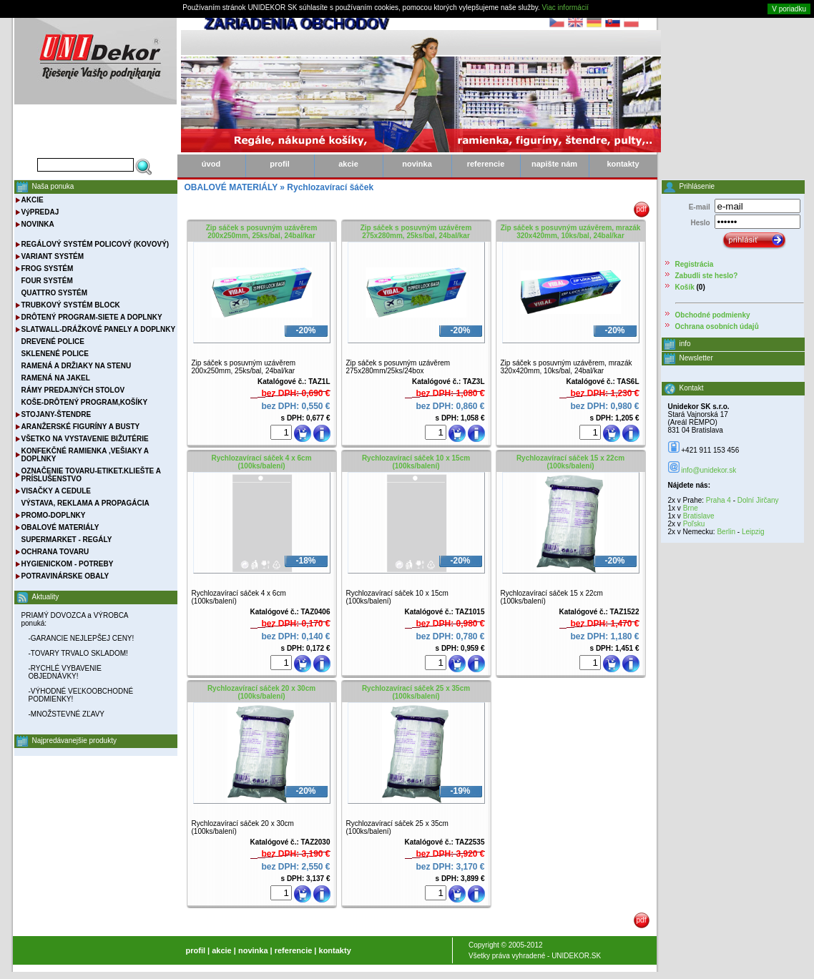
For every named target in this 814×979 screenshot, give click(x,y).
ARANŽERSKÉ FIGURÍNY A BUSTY (80, 427)
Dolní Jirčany (758, 500)
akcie (348, 163)
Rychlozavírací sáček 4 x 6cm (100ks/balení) (261, 462)
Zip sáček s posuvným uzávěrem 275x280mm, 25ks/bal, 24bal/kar (416, 232)
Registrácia (694, 264)
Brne (690, 508)
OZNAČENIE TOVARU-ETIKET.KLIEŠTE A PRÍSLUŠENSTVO (91, 475)
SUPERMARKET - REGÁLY (66, 539)
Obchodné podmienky (712, 315)
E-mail (699, 207)
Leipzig (753, 532)
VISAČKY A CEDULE (56, 491)
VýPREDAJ (40, 212)
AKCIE (32, 200)
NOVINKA (37, 224)
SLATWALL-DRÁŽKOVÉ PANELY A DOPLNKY (98, 329)
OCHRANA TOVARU (55, 552)
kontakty (623, 163)
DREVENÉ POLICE (52, 341)
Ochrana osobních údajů (717, 326)
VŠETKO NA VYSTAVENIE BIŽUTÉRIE (85, 439)
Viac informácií (565, 7)
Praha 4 (718, 500)
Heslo (700, 223)
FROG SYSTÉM (47, 268)
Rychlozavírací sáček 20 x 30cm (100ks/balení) (261, 692)
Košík (685, 287)
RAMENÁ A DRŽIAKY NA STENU (76, 366)
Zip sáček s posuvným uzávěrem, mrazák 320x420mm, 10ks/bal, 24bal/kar (571, 232)
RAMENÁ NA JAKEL (55, 378)
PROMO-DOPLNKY (53, 515)
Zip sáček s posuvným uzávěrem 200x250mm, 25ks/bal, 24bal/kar (262, 232)
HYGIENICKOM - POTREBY (67, 564)
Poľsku (694, 524)
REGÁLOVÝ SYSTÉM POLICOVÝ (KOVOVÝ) (95, 244)
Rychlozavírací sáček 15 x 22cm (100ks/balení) (570, 462)
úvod (211, 163)
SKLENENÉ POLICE (55, 354)
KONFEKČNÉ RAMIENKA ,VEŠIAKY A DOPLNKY (85, 455)
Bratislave (699, 516)
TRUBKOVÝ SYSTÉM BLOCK (70, 305)
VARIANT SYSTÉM (52, 256)
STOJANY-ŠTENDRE (56, 414)
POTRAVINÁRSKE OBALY (65, 576)
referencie (486, 163)
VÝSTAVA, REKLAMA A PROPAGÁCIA (85, 503)
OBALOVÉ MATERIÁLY (60, 527)
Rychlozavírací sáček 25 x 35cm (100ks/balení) (416, 692)
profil (280, 163)
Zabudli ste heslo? (706, 276)
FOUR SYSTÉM (47, 281)
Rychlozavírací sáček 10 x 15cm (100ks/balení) (416, 462)
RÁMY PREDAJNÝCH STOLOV (73, 390)
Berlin (726, 532)
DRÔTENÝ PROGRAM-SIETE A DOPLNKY (91, 317)
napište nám (554, 163)
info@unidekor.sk (708, 470)
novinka (417, 163)
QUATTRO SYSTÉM (54, 293)
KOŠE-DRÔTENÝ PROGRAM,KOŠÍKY (84, 402)
